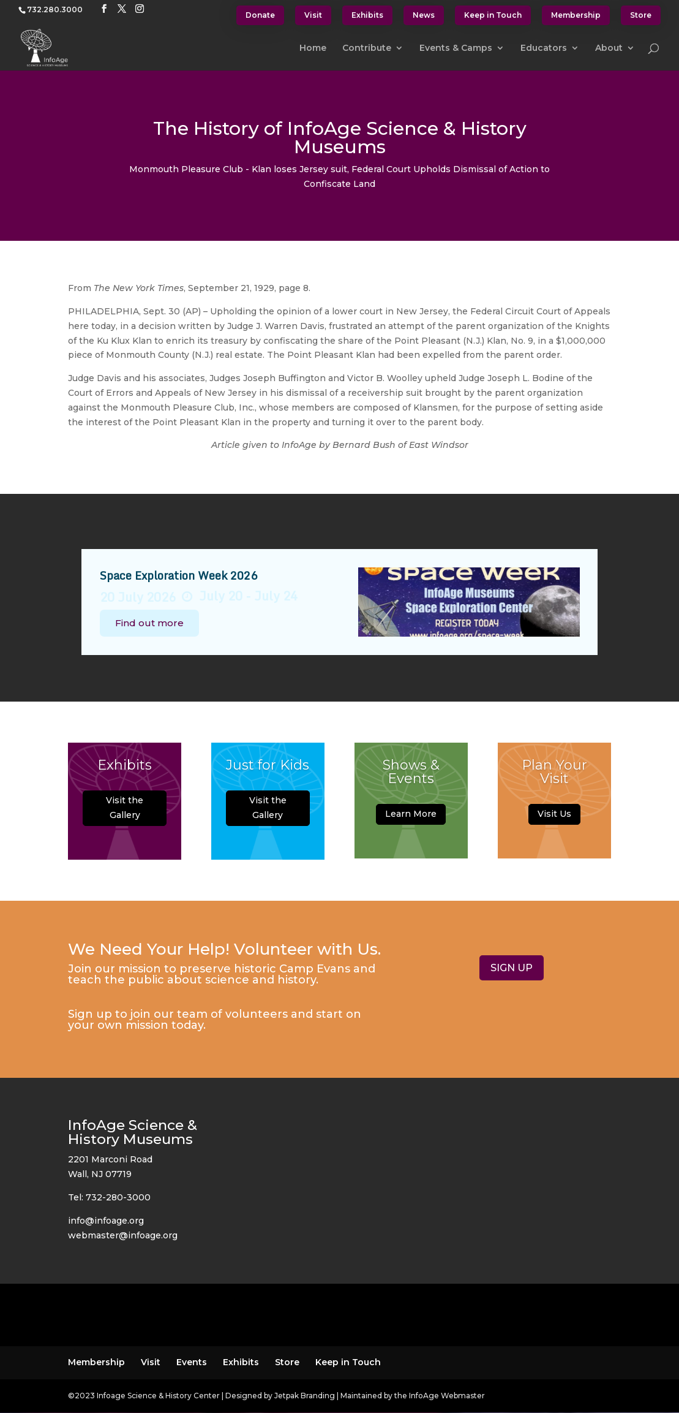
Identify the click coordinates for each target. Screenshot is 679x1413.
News (424, 15)
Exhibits (367, 15)
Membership (576, 15)
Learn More (411, 822)
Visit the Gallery (124, 817)
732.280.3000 (55, 9)
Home (312, 48)
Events (191, 1362)
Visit (313, 15)
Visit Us (554, 822)
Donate (260, 15)
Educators (543, 48)
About (609, 48)
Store (640, 15)
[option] (339, 602)
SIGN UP (511, 968)
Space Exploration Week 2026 (178, 575)
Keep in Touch (493, 15)
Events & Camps (455, 48)
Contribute (366, 48)
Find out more (149, 623)
